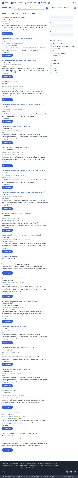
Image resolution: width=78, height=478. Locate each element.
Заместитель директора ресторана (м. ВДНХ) (18, 348)
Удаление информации (51, 465)
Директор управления (10, 390)
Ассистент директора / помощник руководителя (19, 433)
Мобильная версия (7, 465)
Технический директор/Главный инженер (17, 213)
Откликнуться (7, 33)
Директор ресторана (9, 256)
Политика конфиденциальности (11, 468)
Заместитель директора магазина (14, 326)
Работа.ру (74, 476)
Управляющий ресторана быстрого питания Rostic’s (21, 235)
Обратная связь (24, 465)
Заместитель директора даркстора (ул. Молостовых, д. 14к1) (23, 105)
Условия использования (36, 465)
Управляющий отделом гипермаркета (16, 147)
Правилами (51, 476)
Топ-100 (28, 468)
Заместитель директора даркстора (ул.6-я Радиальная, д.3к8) (24, 171)
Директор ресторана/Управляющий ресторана (19, 60)
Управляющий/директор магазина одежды (17, 39)
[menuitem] (5, 3)
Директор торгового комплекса (13, 278)
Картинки (59, 8)
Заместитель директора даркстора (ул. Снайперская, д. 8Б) (23, 192)
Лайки (23, 468)
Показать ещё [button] (5, 30)
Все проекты (35, 468)
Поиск (53, 8)
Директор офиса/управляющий (13, 17)
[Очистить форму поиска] (44, 7)
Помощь (16, 465)
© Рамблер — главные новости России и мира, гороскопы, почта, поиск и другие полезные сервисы (29, 463)
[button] (25, 28)
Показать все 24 (55, 55)
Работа (66, 8)
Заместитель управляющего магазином (16, 126)
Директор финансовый (10, 81)
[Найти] (47, 7)
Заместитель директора (10, 412)
